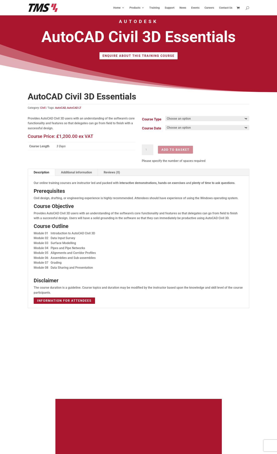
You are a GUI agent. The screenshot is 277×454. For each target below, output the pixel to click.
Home (117, 7)
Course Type (151, 119)
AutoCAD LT (74, 107)
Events (195, 7)
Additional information (76, 172)
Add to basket (175, 150)
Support (169, 7)
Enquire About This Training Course (138, 56)
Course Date (151, 128)
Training (154, 7)
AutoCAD (60, 107)
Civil (43, 107)
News (182, 7)
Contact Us (225, 7)
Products (134, 7)
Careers (209, 7)
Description (41, 172)
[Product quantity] (147, 149)
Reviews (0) (112, 172)
